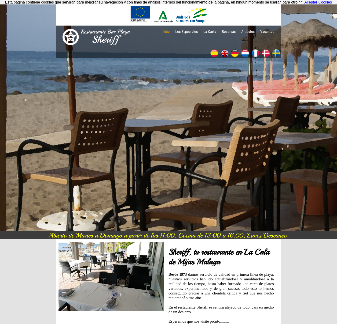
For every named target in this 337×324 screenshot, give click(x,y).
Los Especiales (186, 31)
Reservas (229, 31)
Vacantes (267, 31)
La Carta (209, 31)
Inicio (165, 31)
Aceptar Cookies (318, 2)
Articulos (248, 31)
